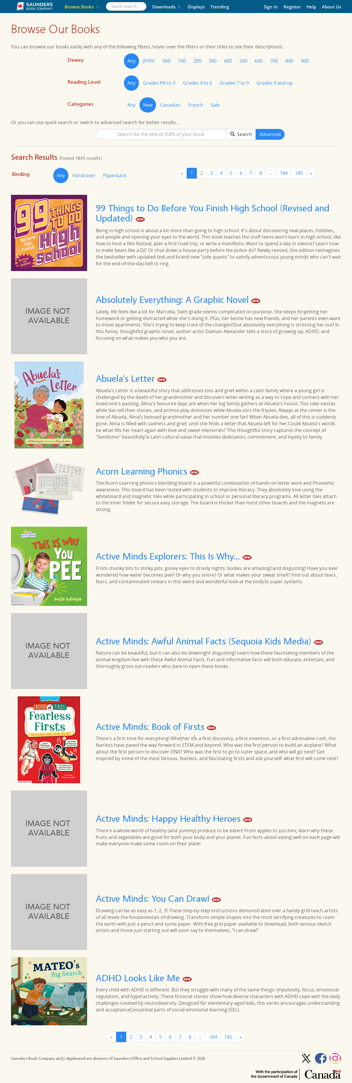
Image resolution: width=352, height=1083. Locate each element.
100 (182, 61)
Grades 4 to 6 (197, 83)
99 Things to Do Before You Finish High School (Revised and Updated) (212, 213)
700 (274, 61)
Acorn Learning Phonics (143, 471)
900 (305, 61)
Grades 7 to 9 (234, 83)
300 (213, 61)
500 (243, 61)
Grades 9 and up (274, 83)
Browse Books (82, 7)
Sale (215, 105)
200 (197, 61)
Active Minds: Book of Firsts (151, 726)
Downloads (167, 7)
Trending (219, 7)
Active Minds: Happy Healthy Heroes (169, 818)
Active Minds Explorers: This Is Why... (169, 556)
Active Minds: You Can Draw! (154, 898)
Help (311, 7)
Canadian (170, 105)
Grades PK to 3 (159, 83)
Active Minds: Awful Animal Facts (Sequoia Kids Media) (205, 641)
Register (292, 7)
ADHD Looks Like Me (139, 978)
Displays (196, 7)
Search (241, 134)
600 (259, 61)
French (195, 105)
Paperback (114, 175)
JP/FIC (149, 61)
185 (299, 173)
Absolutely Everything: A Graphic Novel (173, 300)
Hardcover (84, 175)
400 (228, 61)
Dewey (75, 60)
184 (284, 173)
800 (289, 61)
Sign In (271, 7)
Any (131, 61)
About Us (331, 7)
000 (166, 61)
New (148, 105)
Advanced (270, 134)
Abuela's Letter (126, 378)
